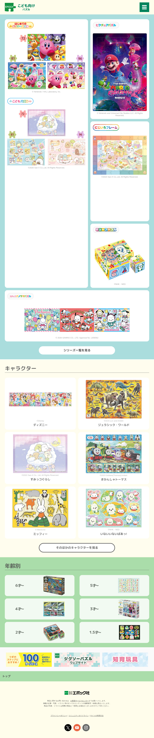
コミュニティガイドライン (79, 715)
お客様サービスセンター (79, 700)
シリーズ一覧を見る (77, 349)
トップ (6, 675)
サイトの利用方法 (96, 715)
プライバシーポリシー (59, 715)
